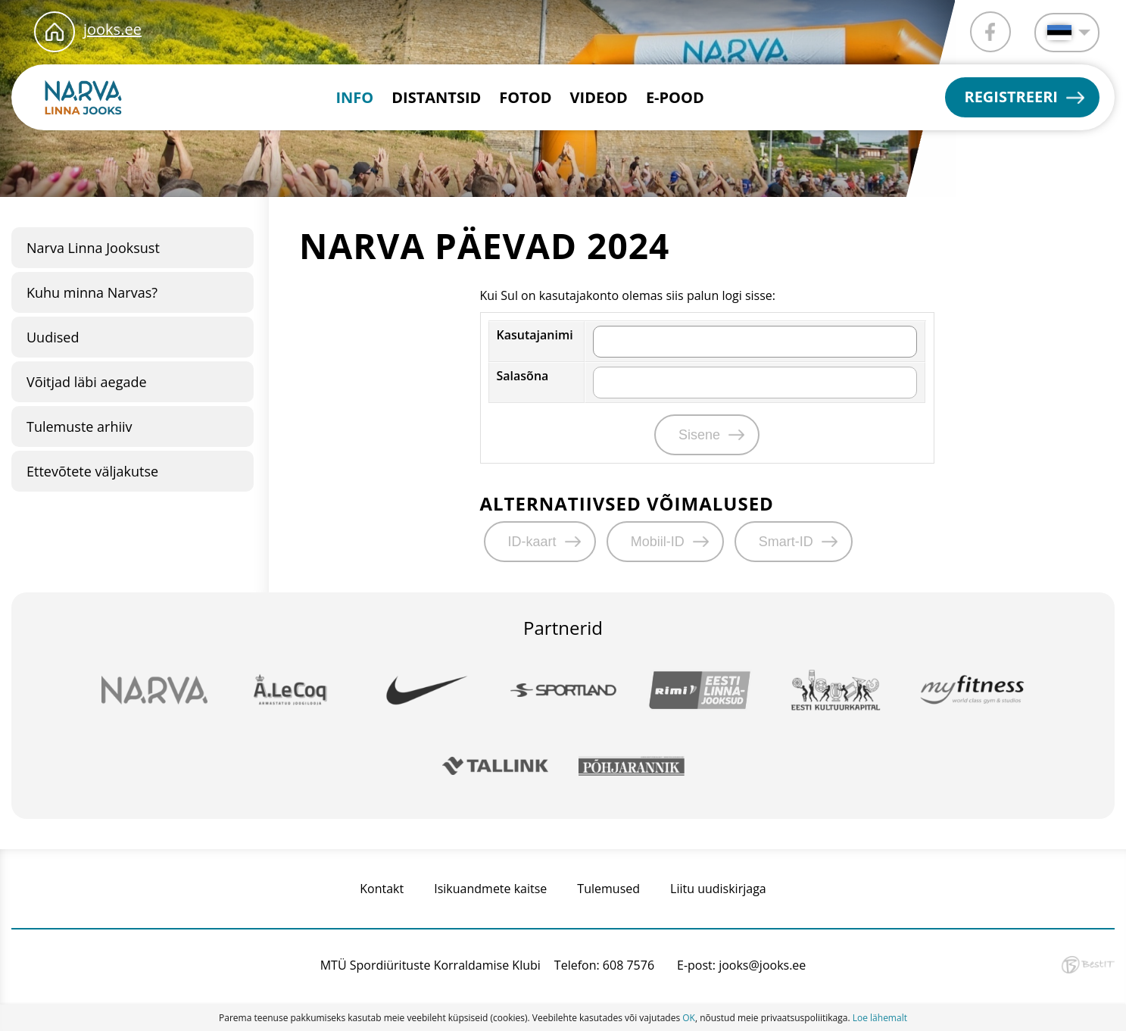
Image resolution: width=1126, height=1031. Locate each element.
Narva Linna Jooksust (93, 248)
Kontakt (382, 888)
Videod (599, 97)
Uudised (53, 337)
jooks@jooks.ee (762, 965)
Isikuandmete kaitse (490, 888)
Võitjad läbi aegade (87, 382)
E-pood (675, 97)
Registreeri (1011, 96)
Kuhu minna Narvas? (92, 292)
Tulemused (608, 888)
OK (688, 1017)
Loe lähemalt (880, 1017)
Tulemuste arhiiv (80, 426)
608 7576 (628, 965)
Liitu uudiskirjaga (718, 888)
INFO (354, 97)
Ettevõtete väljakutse (92, 471)
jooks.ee (112, 29)
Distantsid (436, 97)
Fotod (525, 97)
